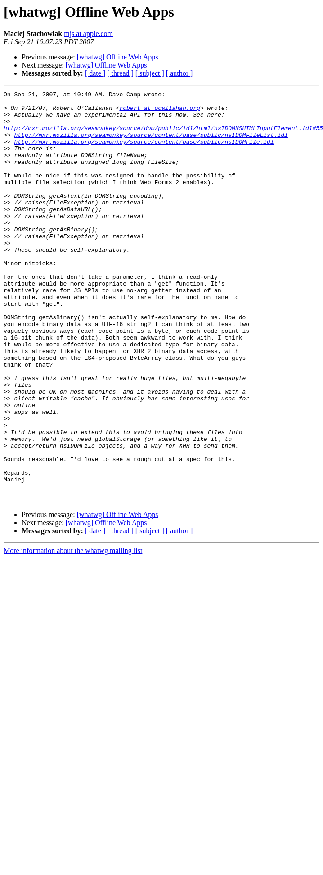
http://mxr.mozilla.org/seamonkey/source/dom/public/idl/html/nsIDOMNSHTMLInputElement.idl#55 (163, 136)
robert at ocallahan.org (159, 112)
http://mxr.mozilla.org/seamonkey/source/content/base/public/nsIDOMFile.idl (144, 152)
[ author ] (179, 73)
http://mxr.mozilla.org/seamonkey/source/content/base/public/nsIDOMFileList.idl (150, 144)
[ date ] (95, 73)
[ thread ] (120, 73)
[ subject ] (149, 73)
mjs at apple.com (88, 33)
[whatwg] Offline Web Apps (117, 57)
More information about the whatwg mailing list (73, 631)
